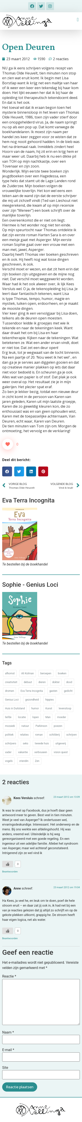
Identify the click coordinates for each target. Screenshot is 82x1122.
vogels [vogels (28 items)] (9, 761)
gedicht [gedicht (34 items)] (68, 690)
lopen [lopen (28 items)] (35, 717)
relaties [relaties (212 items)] (24, 734)
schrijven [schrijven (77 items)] (71, 734)
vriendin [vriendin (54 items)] (23, 761)
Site (5, 1067)
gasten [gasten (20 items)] (53, 690)
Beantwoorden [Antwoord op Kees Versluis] (10, 871)
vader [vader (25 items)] (8, 752)
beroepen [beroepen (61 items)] (45, 673)
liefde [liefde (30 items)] (8, 717)
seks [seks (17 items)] (25, 743)
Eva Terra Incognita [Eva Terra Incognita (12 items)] (32, 690)
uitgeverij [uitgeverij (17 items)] (60, 743)
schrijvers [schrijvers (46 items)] (10, 743)
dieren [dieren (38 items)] (42, 682)
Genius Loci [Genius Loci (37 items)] (12, 699)
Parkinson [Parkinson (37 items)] (41, 725)
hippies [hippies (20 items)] (49, 699)
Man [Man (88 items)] (48, 717)
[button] (78, 19)
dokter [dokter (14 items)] (56, 682)
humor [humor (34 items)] (35, 708)
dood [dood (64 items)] (69, 682)
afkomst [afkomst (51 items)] (10, 673)
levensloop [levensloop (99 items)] (65, 708)
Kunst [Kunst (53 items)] (48, 708)
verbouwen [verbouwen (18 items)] (40, 752)
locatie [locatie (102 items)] (22, 717)
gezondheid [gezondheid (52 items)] (32, 699)
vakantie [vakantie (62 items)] (23, 752)
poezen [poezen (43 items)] (58, 725)
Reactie (9, 976)
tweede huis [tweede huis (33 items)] (42, 743)
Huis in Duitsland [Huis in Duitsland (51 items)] (15, 708)
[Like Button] (7, 444)
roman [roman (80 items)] (39, 734)
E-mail (8, 1050)
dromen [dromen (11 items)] (9, 690)
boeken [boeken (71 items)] (62, 673)
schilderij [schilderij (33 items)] (54, 734)
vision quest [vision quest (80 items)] (61, 752)
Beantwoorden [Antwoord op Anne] (10, 938)
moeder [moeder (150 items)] (61, 717)
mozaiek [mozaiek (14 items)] (10, 725)
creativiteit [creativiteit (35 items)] (11, 682)
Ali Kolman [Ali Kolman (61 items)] (27, 673)
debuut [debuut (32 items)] (28, 682)
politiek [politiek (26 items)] (9, 734)
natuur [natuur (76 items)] (25, 725)
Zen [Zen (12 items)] (37, 761)
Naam (8, 1032)
